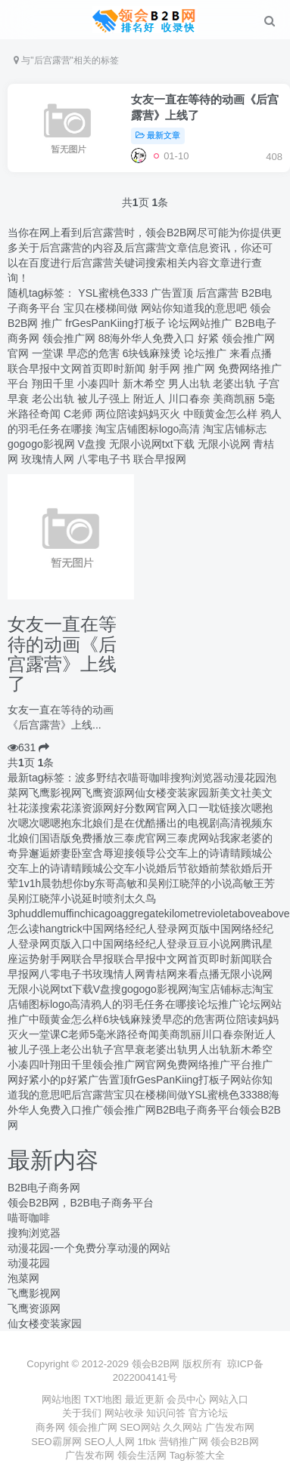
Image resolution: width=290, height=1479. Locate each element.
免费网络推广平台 (209, 1064)
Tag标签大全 (197, 1455)
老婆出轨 (234, 383)
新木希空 (144, 383)
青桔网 (161, 974)
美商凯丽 (234, 399)
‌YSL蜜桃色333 (113, 293)
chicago (98, 913)
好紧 (208, 338)
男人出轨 (189, 383)
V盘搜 (92, 444)
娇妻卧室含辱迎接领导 (103, 853)
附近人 (149, 399)
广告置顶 (172, 293)
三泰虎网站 (193, 838)
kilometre (185, 913)
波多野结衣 (101, 778)
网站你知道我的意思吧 (194, 308)
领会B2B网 (234, 1441)
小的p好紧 (63, 1080)
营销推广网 (185, 1441)
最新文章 (158, 135)
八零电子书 (103, 459)
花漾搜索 (39, 808)
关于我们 (81, 1413)
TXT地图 (103, 1399)
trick (73, 929)
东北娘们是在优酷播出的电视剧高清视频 (166, 823)
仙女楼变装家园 (172, 793)
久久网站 (184, 1427)
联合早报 (92, 959)
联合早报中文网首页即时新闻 (76, 368)
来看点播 (250, 353)
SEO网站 (141, 1427)
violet (219, 913)
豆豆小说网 (214, 944)
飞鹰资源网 (108, 793)
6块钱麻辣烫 (152, 353)
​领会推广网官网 (129, 1064)
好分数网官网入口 (156, 808)
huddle (35, 913)
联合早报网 (159, 459)
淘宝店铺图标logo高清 (147, 429)
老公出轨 (53, 399)
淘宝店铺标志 (235, 429)
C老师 (78, 414)
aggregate (140, 913)
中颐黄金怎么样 (220, 414)
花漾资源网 (87, 808)
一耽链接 (219, 808)
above (246, 913)
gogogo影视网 (41, 444)
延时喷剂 (103, 898)
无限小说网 (224, 444)
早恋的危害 (93, 353)
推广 (51, 323)
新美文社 (230, 793)
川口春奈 (189, 399)
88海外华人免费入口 (146, 338)
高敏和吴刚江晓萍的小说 (174, 883)
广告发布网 (229, 1427)
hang (51, 929)
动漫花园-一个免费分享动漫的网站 (89, 1248)
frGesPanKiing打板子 (115, 323)
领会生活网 (143, 1455)
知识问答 (166, 1413)
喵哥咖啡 (149, 778)
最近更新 (144, 1399)
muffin (65, 913)
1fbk (147, 1441)
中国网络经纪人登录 (140, 944)
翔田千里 (53, 383)
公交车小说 (129, 868)
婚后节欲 (177, 868)
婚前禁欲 (219, 868)
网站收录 (124, 1413)
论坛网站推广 (200, 323)
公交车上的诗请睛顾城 (209, 853)
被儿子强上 (103, 399)
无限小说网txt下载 (152, 444)
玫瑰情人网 (47, 459)
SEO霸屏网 (57, 1441)
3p (14, 913)
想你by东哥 (89, 883)
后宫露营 (217, 293)
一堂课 (48, 353)
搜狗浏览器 (196, 778)
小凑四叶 (98, 383)
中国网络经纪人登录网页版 (146, 929)
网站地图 (61, 1399)
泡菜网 (23, 1278)
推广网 (199, 368)
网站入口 (228, 1399)
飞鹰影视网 (55, 793)
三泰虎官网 (140, 838)
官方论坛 (208, 1413)
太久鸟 (140, 898)
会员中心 (186, 1399)
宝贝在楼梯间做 (101, 308)
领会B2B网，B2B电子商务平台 (81, 1203)
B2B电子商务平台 (197, 1110)
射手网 (164, 368)
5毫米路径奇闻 (124, 1034)
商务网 (52, 1427)
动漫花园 (244, 778)
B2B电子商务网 (44, 1188)
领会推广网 (68, 338)
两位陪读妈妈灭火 (137, 414)
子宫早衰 (124, 1049)
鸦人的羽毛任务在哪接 (144, 1004)
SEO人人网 (110, 1441)
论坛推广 (205, 353)
